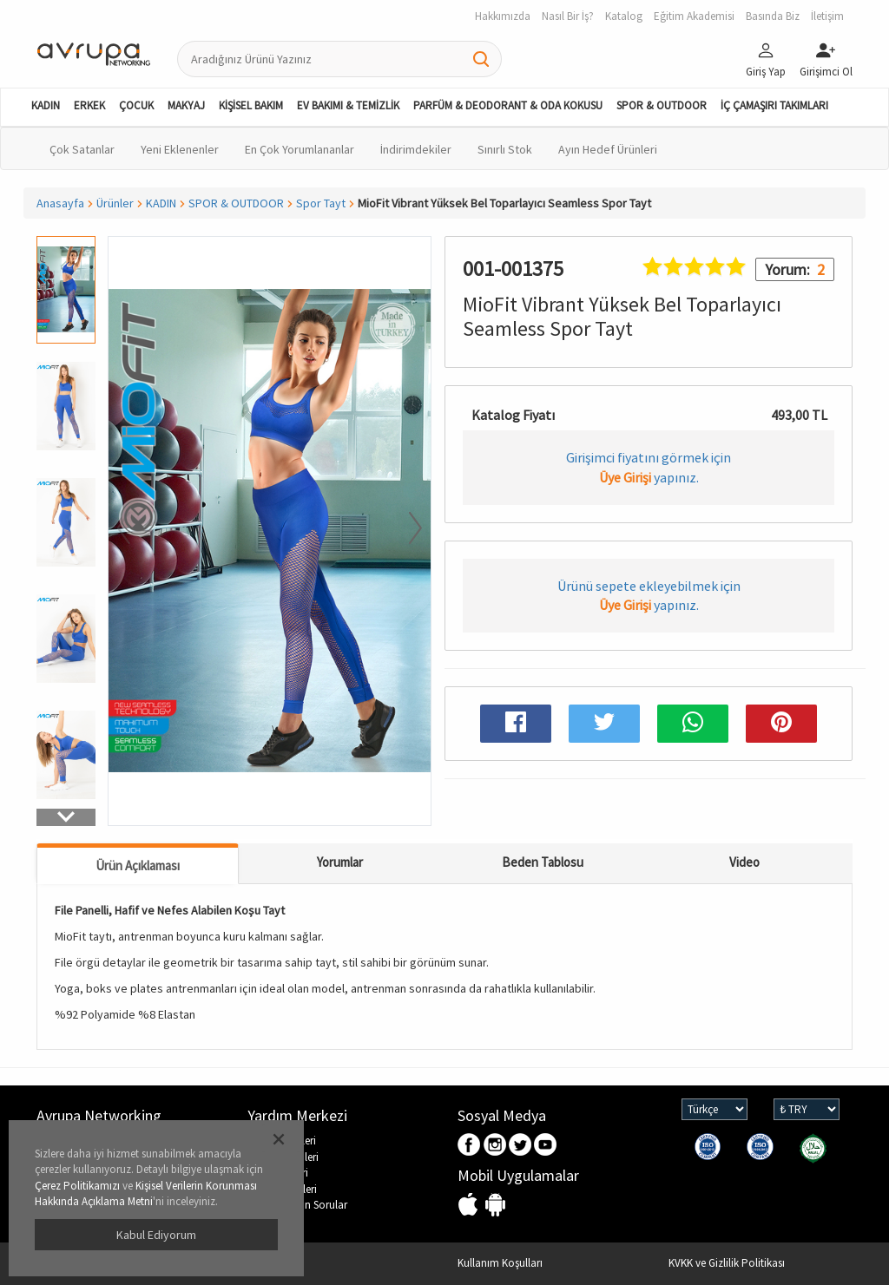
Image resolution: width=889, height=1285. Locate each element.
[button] (65, 817)
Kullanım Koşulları (500, 1262)
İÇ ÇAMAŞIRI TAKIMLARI (774, 105)
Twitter (520, 1145)
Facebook (470, 1145)
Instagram (495, 1145)
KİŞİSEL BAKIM (251, 105)
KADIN (45, 105)
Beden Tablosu (542, 862)
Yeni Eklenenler (180, 149)
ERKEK (89, 105)
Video (744, 862)
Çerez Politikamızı (77, 1185)
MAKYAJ (186, 105)
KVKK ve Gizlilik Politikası (726, 1262)
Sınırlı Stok (504, 149)
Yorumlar (340, 862)
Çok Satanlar (82, 149)
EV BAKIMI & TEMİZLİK (348, 105)
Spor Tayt (321, 203)
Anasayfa (60, 203)
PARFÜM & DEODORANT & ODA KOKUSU (508, 105)
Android (495, 1205)
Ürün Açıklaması (137, 865)
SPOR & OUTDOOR (661, 105)
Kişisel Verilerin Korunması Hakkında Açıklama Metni (146, 1194)
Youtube (545, 1145)
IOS (470, 1205)
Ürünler (115, 203)
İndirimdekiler (415, 149)
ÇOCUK (136, 105)
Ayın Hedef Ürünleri (607, 149)
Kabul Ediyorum (156, 1234)
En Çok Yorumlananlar (299, 149)
